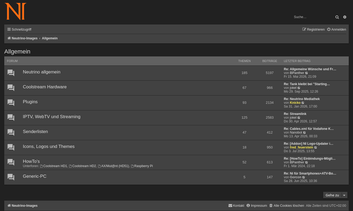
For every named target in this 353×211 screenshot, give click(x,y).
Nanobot (296, 132)
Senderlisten (35, 131)
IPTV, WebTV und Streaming (52, 116)
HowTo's (31, 161)
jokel (293, 88)
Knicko (295, 103)
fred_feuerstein (301, 147)
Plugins (30, 101)
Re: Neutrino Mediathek (302, 99)
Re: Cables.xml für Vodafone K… (309, 129)
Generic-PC (34, 176)
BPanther (297, 73)
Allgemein (17, 51)
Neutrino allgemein (41, 72)
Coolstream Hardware (45, 86)
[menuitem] (336, 29)
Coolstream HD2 (82, 166)
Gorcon (295, 177)
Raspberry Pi (142, 166)
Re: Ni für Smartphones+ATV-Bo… (310, 173)
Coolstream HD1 (53, 166)
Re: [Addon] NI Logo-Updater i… (308, 144)
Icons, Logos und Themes (49, 146)
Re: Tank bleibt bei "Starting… (307, 84)
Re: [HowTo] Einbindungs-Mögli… (310, 158)
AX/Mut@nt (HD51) (113, 166)
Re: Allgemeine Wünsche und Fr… (310, 69)
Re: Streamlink (295, 114)
